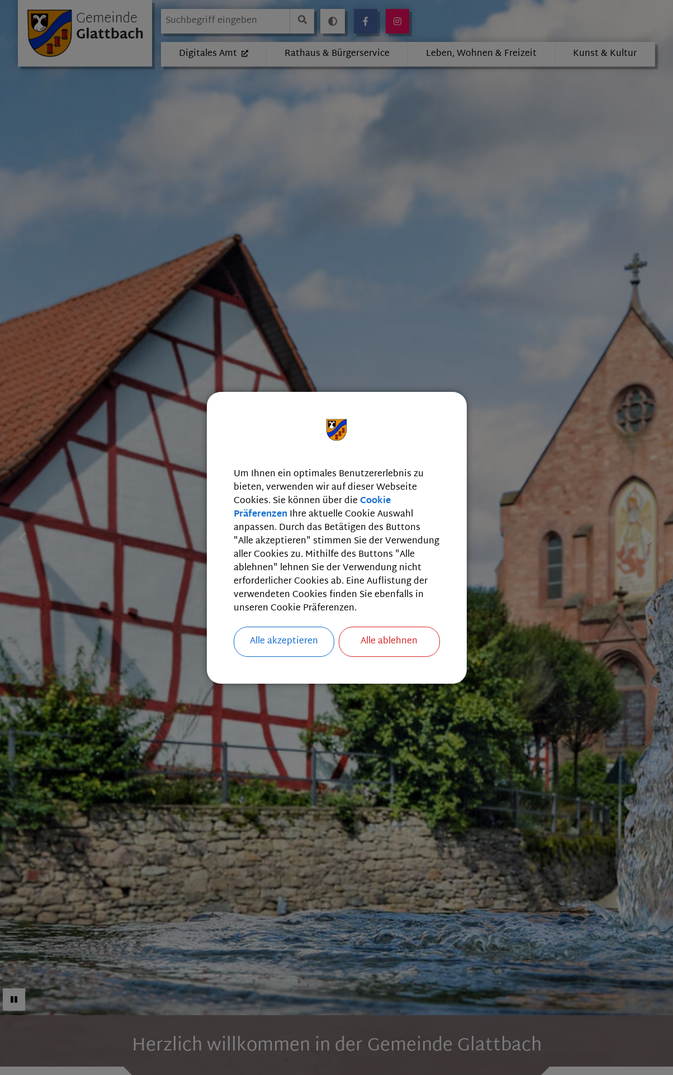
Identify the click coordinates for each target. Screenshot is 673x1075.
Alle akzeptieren (284, 641)
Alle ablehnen (389, 641)
